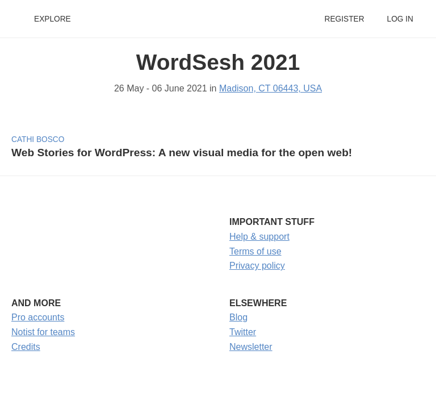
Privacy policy (257, 265)
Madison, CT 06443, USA (270, 88)
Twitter (242, 332)
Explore (52, 19)
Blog (238, 317)
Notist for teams (43, 332)
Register (344, 19)
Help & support (259, 236)
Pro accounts (37, 317)
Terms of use (255, 251)
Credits (25, 347)
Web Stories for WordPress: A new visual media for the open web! (181, 152)
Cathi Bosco (37, 139)
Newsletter (250, 347)
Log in (400, 19)
